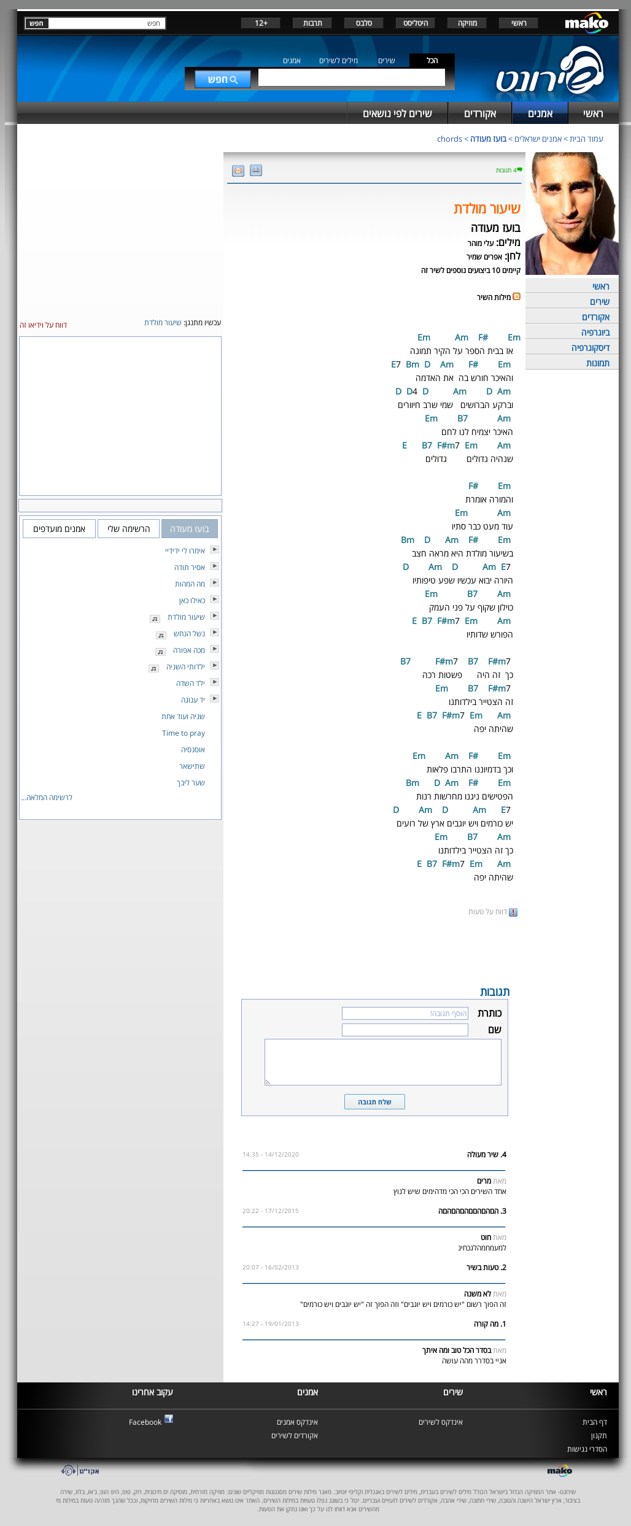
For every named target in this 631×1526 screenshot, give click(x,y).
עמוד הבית (586, 138)
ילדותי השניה (185, 666)
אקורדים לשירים (294, 1435)
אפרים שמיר (484, 257)
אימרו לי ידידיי (185, 550)
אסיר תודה (189, 567)
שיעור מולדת (186, 617)
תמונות (598, 363)
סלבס (364, 23)
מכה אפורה (189, 650)
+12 (261, 23)
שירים (386, 60)
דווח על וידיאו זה (43, 325)
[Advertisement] (374, 949)
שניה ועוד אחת (183, 716)
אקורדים (596, 317)
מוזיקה (467, 23)
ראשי (519, 23)
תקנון (599, 1435)
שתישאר (192, 766)
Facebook (145, 1422)
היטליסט (415, 23)
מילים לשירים (338, 60)
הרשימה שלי (128, 528)
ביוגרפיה (595, 332)
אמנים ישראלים (538, 138)
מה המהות (190, 584)
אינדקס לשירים (441, 1422)
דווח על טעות (492, 911)
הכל (432, 60)
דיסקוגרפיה (590, 347)
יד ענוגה (193, 700)
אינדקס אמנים (297, 1422)
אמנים (292, 60)
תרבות (312, 23)
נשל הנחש (189, 633)
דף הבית (595, 1422)
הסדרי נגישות (587, 1449)
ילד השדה (190, 683)
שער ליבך (191, 782)
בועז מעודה (488, 138)
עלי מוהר (481, 243)
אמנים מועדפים (59, 528)
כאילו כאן (192, 600)
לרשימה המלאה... (46, 797)
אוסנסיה (193, 749)
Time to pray (183, 733)
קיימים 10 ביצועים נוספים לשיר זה (471, 270)
